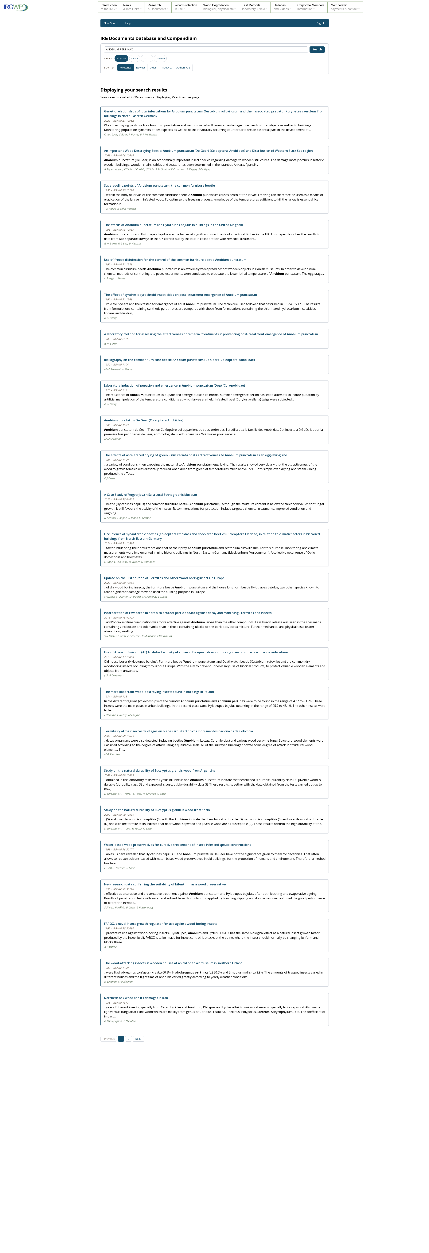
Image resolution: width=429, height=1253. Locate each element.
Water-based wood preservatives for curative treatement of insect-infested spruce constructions (177, 845)
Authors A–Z (185, 67)
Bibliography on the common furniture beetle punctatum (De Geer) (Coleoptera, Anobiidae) (179, 360)
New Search (111, 23)
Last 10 (147, 58)
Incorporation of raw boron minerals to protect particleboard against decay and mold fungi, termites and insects (188, 613)
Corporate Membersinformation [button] (310, 7)
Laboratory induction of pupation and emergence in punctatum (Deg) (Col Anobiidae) (174, 385)
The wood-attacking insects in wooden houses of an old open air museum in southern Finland (173, 963)
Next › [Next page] (139, 1038)
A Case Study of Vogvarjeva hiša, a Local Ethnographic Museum (150, 495)
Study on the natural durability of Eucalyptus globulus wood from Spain (157, 810)
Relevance (126, 67)
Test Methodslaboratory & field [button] (253, 7)
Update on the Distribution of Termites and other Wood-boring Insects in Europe (164, 578)
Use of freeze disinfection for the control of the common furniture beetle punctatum (175, 260)
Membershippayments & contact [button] (344, 7)
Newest (141, 67)
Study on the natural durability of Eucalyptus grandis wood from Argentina (159, 770)
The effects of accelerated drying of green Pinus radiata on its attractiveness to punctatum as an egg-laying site (195, 455)
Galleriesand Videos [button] (281, 7)
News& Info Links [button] (131, 7)
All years (121, 58)
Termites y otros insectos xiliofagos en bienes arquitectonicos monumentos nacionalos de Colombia (178, 731)
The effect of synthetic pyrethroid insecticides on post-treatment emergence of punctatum (180, 295)
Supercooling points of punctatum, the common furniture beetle (159, 185)
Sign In (321, 23)
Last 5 (134, 58)
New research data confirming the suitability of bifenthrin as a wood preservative (165, 884)
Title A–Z (168, 67)
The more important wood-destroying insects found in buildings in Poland (159, 692)
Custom (160, 58)
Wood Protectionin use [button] (186, 7)
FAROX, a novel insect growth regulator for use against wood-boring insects (160, 924)
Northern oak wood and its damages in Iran (136, 998)
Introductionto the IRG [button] (109, 7)
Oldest (154, 67)
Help (128, 23)
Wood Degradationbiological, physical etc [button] (218, 7)
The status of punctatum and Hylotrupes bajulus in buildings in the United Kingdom (173, 225)
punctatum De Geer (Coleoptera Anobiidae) (143, 420)
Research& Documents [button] (157, 7)
